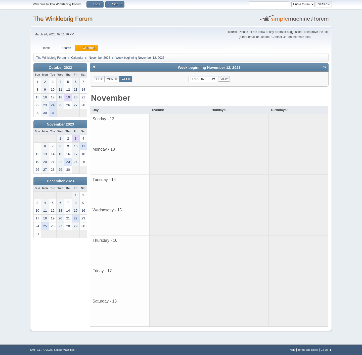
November (110, 97)
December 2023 (60, 181)
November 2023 (60, 124)
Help (292, 349)
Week (126, 79)
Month (112, 79)
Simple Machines (64, 349)
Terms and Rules (308, 349)
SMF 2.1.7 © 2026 (41, 349)
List (99, 79)
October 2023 (60, 68)
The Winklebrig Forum (63, 18)
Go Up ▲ (326, 349)
